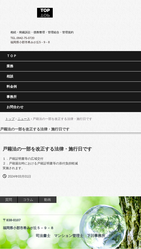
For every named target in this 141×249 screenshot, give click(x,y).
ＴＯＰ (12, 56)
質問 (8, 200)
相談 (10, 76)
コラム (28, 200)
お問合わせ (15, 107)
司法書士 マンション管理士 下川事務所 (70, 11)
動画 (47, 200)
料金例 (12, 86)
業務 (10, 66)
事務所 (12, 97)
